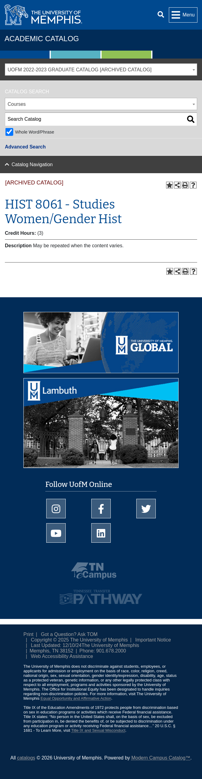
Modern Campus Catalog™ (160, 757)
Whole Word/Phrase (34, 132)
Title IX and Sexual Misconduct (98, 730)
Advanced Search (25, 146)
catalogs (26, 757)
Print (28, 634)
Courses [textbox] (17, 104)
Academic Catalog (42, 38)
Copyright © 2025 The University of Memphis (79, 639)
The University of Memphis (110, 645)
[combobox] (101, 69)
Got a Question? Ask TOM (69, 634)
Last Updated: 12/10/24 (56, 645)
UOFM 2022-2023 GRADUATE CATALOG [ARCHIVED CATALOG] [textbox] (80, 69)
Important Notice (153, 639)
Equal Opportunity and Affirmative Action (75, 698)
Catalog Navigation (32, 164)
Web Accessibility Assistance (62, 656)
